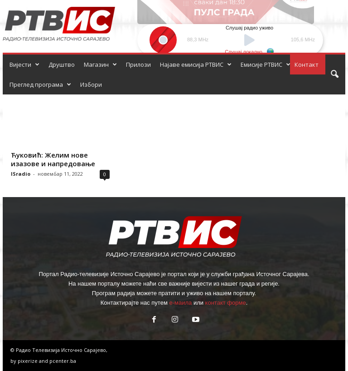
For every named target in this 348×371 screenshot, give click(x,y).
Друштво (61, 64)
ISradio (20, 173)
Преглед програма (40, 84)
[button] (334, 74)
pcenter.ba (62, 360)
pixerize (28, 360)
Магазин (100, 64)
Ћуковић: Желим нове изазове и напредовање (53, 159)
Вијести (24, 64)
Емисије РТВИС (265, 64)
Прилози (138, 64)
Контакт (307, 64)
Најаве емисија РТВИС (196, 64)
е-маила (180, 302)
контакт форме (225, 302)
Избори (91, 84)
